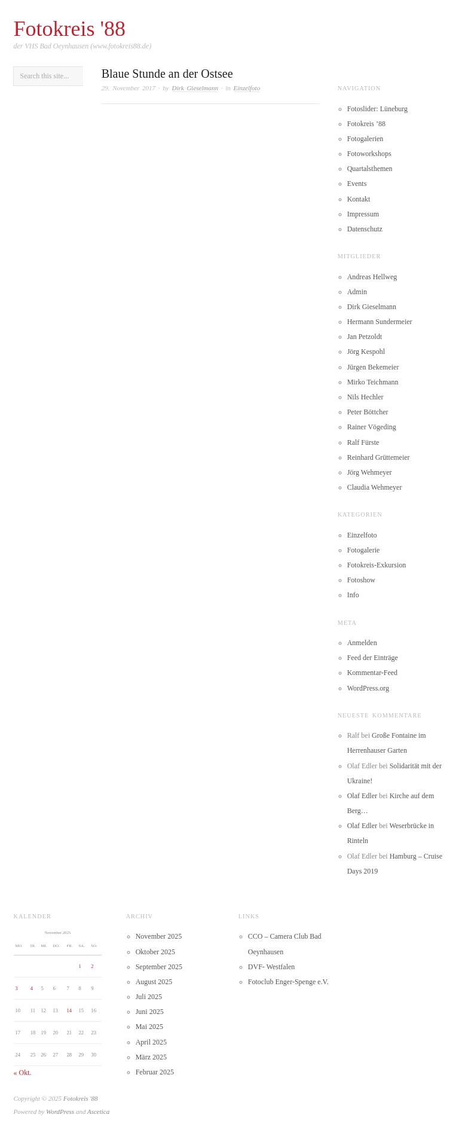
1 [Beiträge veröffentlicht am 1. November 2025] (80, 966)
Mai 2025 (149, 1026)
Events (357, 183)
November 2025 (159, 936)
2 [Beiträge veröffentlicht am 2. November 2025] (92, 966)
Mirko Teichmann (373, 382)
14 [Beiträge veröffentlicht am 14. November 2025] (69, 1010)
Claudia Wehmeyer (374, 487)
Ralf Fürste (363, 442)
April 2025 (151, 1042)
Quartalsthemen (370, 168)
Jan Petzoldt (364, 336)
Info (353, 595)
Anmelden (362, 643)
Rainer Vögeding (371, 427)
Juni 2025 (150, 1011)
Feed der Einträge (372, 657)
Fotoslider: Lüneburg (377, 109)
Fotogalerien (365, 139)
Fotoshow (361, 580)
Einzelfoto (247, 87)
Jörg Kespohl (366, 351)
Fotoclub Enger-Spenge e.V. (288, 982)
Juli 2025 (149, 997)
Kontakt (359, 199)
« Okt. (23, 1072)
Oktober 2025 (155, 952)
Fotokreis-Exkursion (376, 565)
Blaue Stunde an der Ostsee (167, 73)
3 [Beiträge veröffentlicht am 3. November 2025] (16, 988)
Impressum (363, 214)
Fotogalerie (363, 550)
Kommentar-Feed (372, 672)
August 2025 (154, 982)
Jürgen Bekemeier (373, 367)
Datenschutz (365, 229)
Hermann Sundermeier (379, 321)
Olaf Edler (362, 796)
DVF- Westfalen (271, 967)
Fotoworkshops (369, 153)
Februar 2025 (155, 1072)
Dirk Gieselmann (195, 87)
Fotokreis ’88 (366, 124)
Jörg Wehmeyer (369, 472)
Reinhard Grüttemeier (378, 457)
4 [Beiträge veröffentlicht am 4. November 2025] (31, 988)
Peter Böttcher (367, 412)
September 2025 (159, 967)
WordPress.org (368, 688)
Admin (357, 292)
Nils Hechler (365, 397)
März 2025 (151, 1057)
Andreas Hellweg (372, 277)
